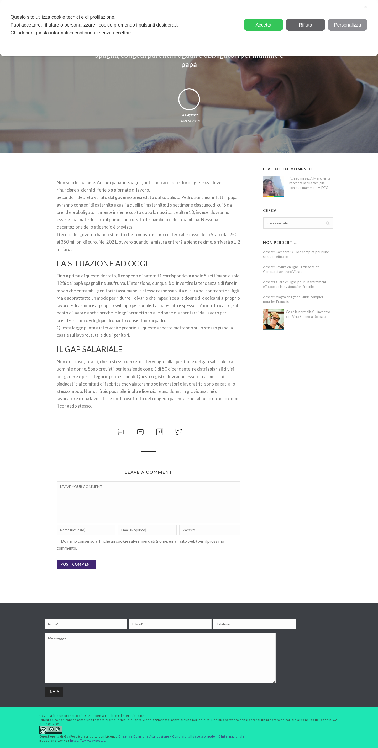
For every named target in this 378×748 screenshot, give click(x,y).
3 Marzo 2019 (189, 121)
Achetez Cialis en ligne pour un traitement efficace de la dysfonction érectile (294, 284)
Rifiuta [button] (305, 25)
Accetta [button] (263, 25)
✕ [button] (366, 7)
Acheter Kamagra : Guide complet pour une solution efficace (296, 254)
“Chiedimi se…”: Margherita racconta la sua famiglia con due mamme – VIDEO (309, 183)
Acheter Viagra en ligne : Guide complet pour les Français (293, 299)
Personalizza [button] (347, 25)
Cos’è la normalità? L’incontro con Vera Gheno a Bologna (308, 314)
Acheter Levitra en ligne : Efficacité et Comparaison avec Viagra (291, 269)
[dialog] (189, 28)
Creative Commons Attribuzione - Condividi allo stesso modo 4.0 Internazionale (181, 736)
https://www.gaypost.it (87, 740)
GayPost (191, 115)
